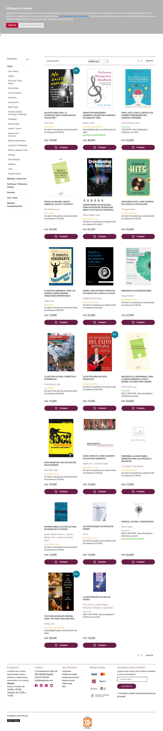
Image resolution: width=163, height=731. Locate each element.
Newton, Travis (88, 123)
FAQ (63, 687)
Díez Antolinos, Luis (51, 209)
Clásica (11, 76)
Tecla (10, 169)
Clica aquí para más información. (74, 16)
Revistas (11, 155)
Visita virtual (67, 683)
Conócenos (66, 671)
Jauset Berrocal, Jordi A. (130, 123)
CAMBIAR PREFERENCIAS (31, 25)
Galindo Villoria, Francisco (54, 534)
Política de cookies (69, 674)
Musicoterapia (13, 124)
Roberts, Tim (88, 464)
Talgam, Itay (49, 301)
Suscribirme (126, 686)
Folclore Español (14, 93)
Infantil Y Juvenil (14, 129)
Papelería (12, 164)
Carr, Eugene (126, 466)
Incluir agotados (52, 61)
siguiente (149, 61)
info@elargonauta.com (44, 680)
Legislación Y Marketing (17, 145)
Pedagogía (12, 119)
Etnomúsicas (13, 88)
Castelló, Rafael (101, 605)
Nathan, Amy (49, 624)
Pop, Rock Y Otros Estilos (15, 82)
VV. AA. (85, 534)
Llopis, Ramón (107, 608)
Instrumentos (13, 102)
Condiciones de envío (70, 677)
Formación (12, 98)
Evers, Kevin (49, 123)
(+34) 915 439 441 (42, 677)
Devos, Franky (126, 527)
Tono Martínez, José (52, 384)
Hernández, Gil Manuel (92, 608)
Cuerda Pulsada (14, 174)
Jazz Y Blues (13, 71)
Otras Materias (14, 160)
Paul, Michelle (138, 466)
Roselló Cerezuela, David (92, 298)
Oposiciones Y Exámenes (13, 134)
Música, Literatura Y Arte (18, 150)
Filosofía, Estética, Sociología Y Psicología (17, 113)
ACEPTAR (12, 25)
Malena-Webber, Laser (91, 215)
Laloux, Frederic (127, 296)
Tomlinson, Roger (101, 464)
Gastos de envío (68, 680)
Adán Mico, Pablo (51, 470)
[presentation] (136, 704)
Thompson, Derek (128, 209)
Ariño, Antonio (88, 605)
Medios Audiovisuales (16, 141)
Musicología (13, 107)
